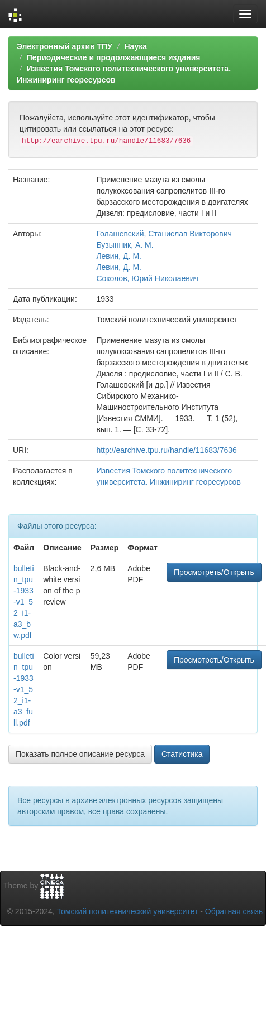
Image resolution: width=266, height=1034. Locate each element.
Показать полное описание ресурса (80, 754)
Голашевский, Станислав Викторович (164, 233)
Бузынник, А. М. (124, 244)
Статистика (182, 754)
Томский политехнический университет (127, 911)
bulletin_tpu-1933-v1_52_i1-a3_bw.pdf (23, 602)
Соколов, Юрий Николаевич (147, 278)
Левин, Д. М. (118, 256)
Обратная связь (234, 911)
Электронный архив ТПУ (64, 46)
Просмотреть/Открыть (214, 572)
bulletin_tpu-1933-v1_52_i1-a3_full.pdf (23, 689)
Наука (135, 46)
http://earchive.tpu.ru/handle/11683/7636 (166, 450)
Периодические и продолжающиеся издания (114, 57)
